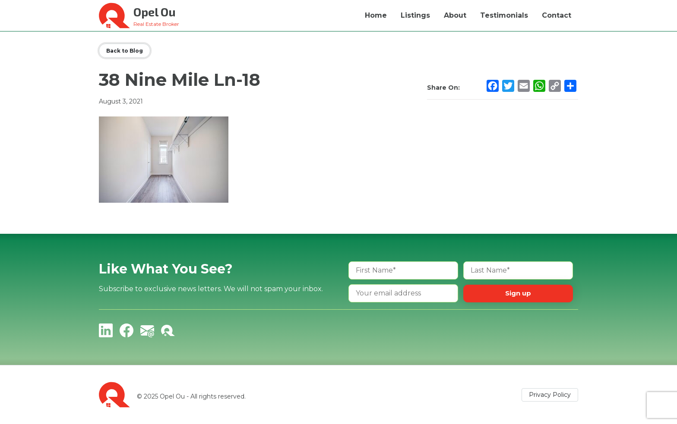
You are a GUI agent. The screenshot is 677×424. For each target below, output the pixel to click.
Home (376, 15)
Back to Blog (124, 50)
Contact (556, 15)
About (455, 15)
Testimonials (504, 15)
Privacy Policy (550, 395)
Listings (415, 15)
